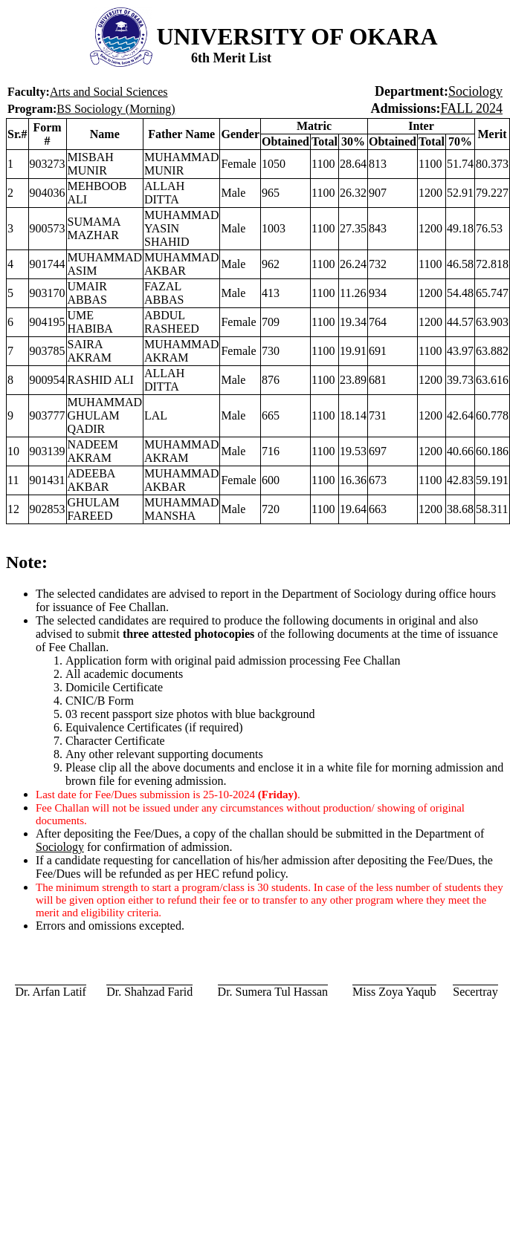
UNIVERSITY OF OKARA (296, 36)
